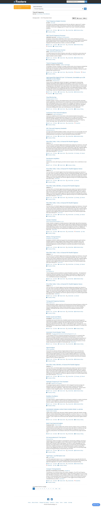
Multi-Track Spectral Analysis (54, 423)
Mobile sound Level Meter (53, 317)
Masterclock (48, 160)
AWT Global (51, 457)
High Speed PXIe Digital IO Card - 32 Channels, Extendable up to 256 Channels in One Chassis (65, 78)
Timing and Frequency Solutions (55, 301)
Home (29, 502)
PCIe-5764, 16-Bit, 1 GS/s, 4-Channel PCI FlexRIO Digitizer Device (64, 169)
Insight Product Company (51, 411)
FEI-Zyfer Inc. (67, 470)
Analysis (48, 269)
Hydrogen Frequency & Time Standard (57, 381)
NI (52, 143)
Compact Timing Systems (53, 469)
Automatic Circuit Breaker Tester (55, 332)
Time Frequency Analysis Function (56, 21)
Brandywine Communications (63, 37)
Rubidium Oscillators (52, 396)
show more (60, 151)
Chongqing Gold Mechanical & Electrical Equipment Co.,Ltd (64, 334)
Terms (61, 502)
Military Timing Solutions (53, 237)
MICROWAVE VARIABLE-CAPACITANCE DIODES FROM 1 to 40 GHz (64, 409)
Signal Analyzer (50, 347)
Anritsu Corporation (50, 349)
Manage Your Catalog (44, 502)
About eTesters (35, 502)
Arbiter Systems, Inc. (50, 302)
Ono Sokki (53, 22)
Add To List (49, 30)
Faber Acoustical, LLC (57, 318)
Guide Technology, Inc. (58, 114)
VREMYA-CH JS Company (56, 383)
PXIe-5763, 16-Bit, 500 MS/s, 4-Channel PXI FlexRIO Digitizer (63, 186)
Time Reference (46, 14)
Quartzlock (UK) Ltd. (50, 130)
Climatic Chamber (51, 220)
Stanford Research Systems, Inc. (56, 51)
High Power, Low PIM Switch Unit (55, 456)
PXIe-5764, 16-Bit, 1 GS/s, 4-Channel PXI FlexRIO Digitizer (62, 141)
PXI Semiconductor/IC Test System (56, 437)
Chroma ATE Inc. (56, 80)
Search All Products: (37, 6)
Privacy (57, 502)
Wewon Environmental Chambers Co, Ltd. (55, 221)
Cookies (65, 502)
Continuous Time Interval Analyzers (56, 112)
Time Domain (40, 14)
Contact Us (52, 502)
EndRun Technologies (65, 64)
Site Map (70, 502)
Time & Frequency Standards (54, 63)
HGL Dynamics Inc (50, 271)
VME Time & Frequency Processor (55, 35)
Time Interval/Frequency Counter (55, 50)
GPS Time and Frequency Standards (56, 128)
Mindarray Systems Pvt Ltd (51, 99)
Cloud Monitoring (51, 97)
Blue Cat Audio (58, 425)
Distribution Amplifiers (52, 158)
